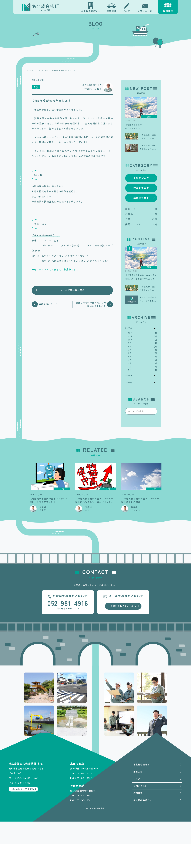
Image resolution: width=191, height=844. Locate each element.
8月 (130, 346)
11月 (130, 336)
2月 (130, 366)
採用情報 (138, 793)
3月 (129, 363)
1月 (129, 370)
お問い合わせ (140, 786)
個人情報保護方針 (142, 800)
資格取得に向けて (48, 304)
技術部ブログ (141, 188)
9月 (130, 343)
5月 (130, 356)
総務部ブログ (141, 198)
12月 (130, 333)
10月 (130, 340)
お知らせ (130, 209)
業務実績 (138, 771)
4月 (130, 360)
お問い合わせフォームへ (123, 606)
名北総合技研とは (142, 764)
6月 (130, 353)
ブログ (136, 778)
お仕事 (129, 214)
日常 (127, 219)
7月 (130, 350)
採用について (133, 224)
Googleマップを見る (23, 822)
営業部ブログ (141, 178)
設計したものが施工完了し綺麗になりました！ (91, 304)
